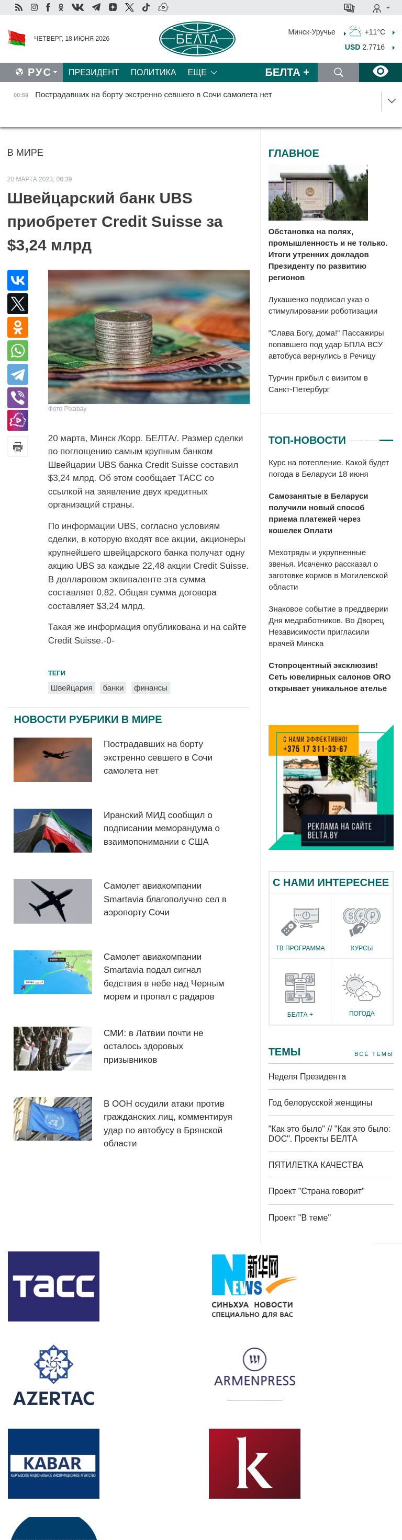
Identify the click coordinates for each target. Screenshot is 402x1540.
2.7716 (365, 47)
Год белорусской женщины (321, 1102)
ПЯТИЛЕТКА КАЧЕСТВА (316, 1164)
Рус (40, 72)
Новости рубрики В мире (88, 719)
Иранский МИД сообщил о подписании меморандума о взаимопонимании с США (162, 828)
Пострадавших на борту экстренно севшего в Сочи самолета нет (158, 757)
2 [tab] (371, 436)
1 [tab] (356, 436)
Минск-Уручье (312, 32)
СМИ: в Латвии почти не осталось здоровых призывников (153, 1046)
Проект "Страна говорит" (317, 1191)
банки (113, 687)
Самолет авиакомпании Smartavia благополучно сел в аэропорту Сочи (165, 899)
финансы (151, 687)
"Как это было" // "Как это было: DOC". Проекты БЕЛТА (329, 1133)
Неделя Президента (308, 1076)
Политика (153, 72)
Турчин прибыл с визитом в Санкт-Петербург (318, 383)
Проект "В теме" (301, 1217)
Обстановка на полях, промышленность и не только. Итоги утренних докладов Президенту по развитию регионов (328, 254)
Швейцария (72, 687)
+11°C (367, 31)
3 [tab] (386, 436)
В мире (25, 152)
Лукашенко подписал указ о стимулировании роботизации (323, 305)
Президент (94, 72)
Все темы (373, 1054)
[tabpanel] (331, 576)
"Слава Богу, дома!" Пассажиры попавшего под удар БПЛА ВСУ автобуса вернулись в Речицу (326, 344)
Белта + (287, 72)
